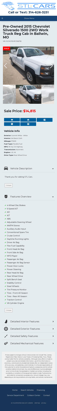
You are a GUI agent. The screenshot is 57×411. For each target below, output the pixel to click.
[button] (51, 65)
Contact (46, 395)
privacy (43, 403)
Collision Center (33, 395)
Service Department (15, 395)
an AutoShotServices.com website (22, 403)
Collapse (8, 185)
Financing (41, 390)
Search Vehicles (27, 390)
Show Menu (18, 18)
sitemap (37, 403)
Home (14, 390)
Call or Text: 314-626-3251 (28, 12)
